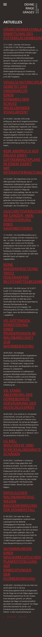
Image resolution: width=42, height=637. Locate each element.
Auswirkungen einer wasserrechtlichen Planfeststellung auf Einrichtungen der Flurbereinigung (22, 564)
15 (25, 617)
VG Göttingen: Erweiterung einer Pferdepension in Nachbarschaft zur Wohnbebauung (19, 333)
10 (12, 617)
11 (15, 617)
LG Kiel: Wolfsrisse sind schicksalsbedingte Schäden (22, 447)
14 (22, 617)
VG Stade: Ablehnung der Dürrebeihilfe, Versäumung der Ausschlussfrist (19, 399)
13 (20, 617)
